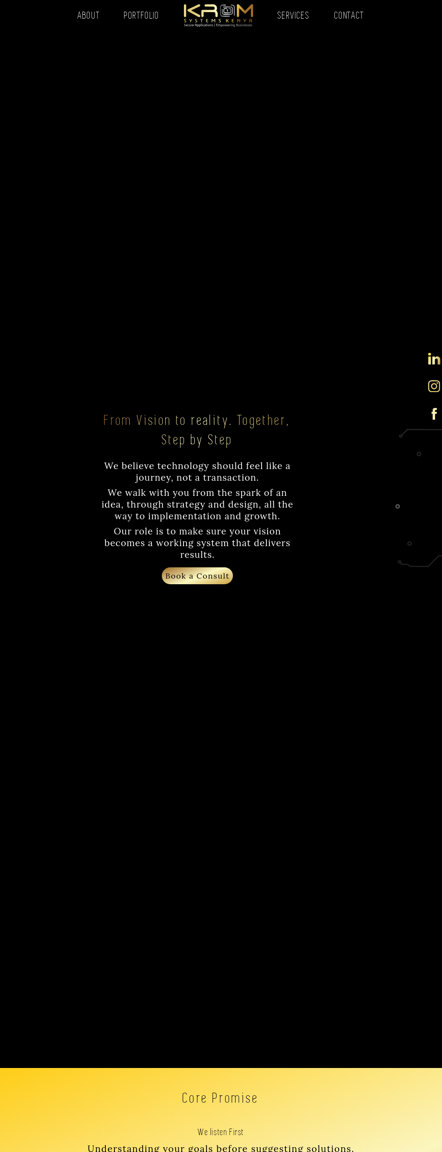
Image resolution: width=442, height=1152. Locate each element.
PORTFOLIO (141, 15)
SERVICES (294, 15)
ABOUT (89, 15)
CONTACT (349, 15)
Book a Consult (197, 576)
